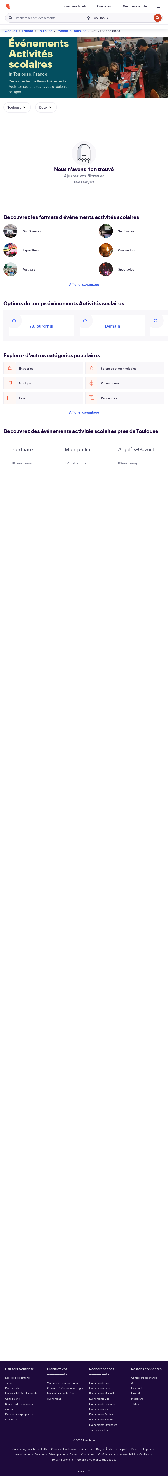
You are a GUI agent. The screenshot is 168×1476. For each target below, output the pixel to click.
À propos (86, 1449)
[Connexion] (105, 6)
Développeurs (57, 1454)
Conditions (87, 1454)
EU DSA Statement (62, 1459)
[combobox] (122, 18)
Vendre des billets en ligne (62, 1383)
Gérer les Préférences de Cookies (96, 1459)
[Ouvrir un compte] (134, 6)
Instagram (137, 1398)
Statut (73, 1454)
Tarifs (8, 1383)
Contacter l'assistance (144, 1377)
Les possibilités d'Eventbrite (21, 1393)
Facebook (137, 1388)
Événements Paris (99, 1383)
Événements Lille (99, 1398)
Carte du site (12, 1398)
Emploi (123, 1449)
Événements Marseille (102, 1393)
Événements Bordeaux (102, 1414)
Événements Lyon (99, 1388)
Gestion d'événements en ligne (65, 1388)
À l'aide (110, 1449)
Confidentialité (107, 1454)
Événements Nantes (101, 1419)
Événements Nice (99, 1409)
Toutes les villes (98, 1430)
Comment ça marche (24, 1449)
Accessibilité (127, 1454)
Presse (135, 1449)
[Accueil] (7, 6)
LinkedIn (136, 1393)
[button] (17, 107)
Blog (99, 1449)
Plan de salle (12, 1388)
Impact (147, 1449)
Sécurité (40, 1454)
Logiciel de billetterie (17, 1377)
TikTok (135, 1403)
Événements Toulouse (102, 1403)
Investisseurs (22, 1454)
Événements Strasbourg (103, 1424)
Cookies (144, 1454)
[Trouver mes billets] (73, 6)
